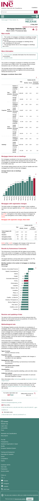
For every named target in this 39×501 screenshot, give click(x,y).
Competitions (4, 458)
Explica (3, 460)
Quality (3, 446)
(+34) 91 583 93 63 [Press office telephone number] (6, 407)
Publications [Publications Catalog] (4, 469)
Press (2, 430)
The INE (3, 439)
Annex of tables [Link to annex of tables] (8, 54)
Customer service (5, 464)
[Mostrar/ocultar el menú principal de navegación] (2, 16)
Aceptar (29, 499)
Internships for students (7, 454)
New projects (4, 435)
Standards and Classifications (9, 433)
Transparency (4, 441)
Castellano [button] (34, 7)
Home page (4, 20)
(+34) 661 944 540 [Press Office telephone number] (17, 407)
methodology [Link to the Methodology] (17, 379)
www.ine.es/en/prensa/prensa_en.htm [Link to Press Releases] (11, 402)
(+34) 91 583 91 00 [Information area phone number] (6, 414)
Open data (3, 467)
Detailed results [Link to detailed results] (8, 57)
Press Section (12, 20)
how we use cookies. (20, 499)
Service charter (5, 471)
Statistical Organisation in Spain (9, 444)
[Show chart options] (35, 174)
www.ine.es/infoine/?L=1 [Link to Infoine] (19, 414)
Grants (3, 456)
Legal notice (4, 426)
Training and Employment (8, 452)
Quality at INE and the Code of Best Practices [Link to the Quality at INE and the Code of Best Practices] (19, 386)
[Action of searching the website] (36, 12)
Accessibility (4, 428)
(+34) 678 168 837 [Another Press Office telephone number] (28, 407)
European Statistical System (8, 448)
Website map (4, 423)
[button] (34, 16)
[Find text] (17, 12)
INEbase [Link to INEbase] (18, 320)
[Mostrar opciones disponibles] (36, 77)
